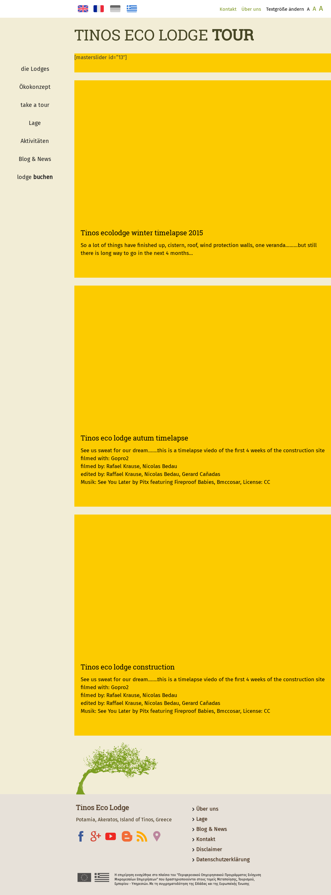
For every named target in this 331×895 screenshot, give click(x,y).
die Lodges (35, 68)
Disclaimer (209, 849)
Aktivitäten (35, 141)
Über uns (251, 9)
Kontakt (228, 9)
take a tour (35, 105)
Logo (34, 44)
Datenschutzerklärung (223, 859)
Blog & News (35, 159)
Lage (35, 123)
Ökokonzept (35, 86)
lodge (35, 177)
